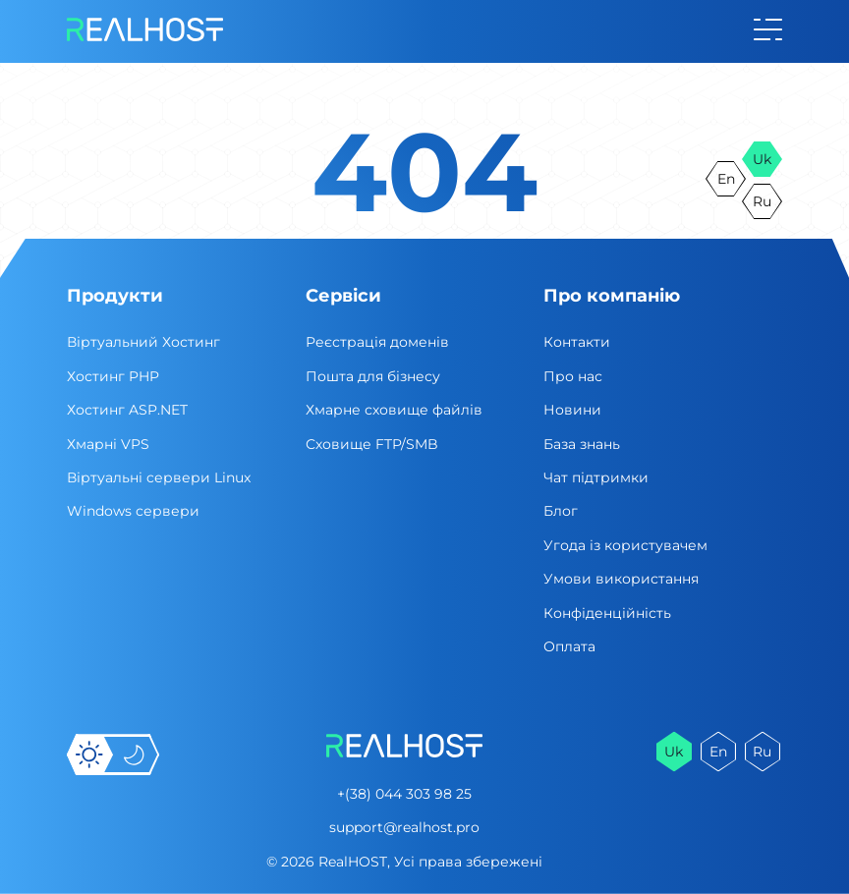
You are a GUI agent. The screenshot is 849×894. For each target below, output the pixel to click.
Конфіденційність (607, 613)
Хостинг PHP (113, 376)
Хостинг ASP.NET (127, 410)
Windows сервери (133, 511)
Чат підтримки (596, 477)
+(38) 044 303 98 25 (404, 794)
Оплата (569, 646)
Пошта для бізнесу (373, 376)
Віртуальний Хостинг (143, 342)
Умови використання (621, 578)
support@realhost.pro (404, 827)
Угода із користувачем (625, 545)
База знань (581, 444)
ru (762, 201)
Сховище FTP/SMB (372, 444)
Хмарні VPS (108, 444)
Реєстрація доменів (377, 342)
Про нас (572, 376)
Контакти (576, 342)
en (726, 179)
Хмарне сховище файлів (394, 410)
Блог (560, 511)
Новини (572, 410)
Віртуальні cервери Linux (159, 477)
